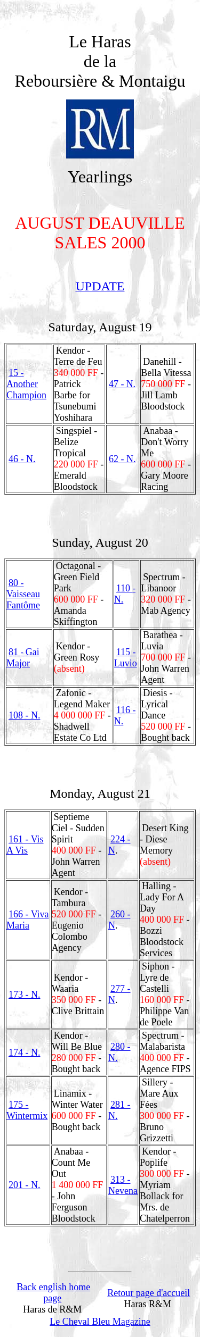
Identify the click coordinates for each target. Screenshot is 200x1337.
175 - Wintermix (26, 1110)
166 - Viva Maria (27, 920)
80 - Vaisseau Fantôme (23, 594)
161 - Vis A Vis (25, 845)
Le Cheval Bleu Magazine (100, 1321)
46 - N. (22, 459)
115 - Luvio (125, 657)
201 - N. (25, 1185)
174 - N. (25, 1052)
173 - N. (25, 994)
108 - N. (25, 715)
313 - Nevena (123, 1185)
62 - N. (122, 459)
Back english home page (53, 1292)
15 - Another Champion (26, 383)
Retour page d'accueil (148, 1293)
